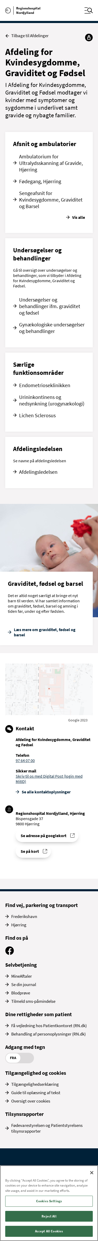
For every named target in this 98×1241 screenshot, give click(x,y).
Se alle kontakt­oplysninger (46, 791)
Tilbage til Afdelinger (27, 36)
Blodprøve (20, 993)
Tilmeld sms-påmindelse (33, 1001)
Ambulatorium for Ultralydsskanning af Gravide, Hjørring (51, 163)
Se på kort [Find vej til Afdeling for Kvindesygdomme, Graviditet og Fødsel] (30, 851)
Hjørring (18, 925)
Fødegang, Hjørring (40, 181)
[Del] (89, 37)
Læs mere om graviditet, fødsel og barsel (45, 632)
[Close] (91, 1172)
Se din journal (23, 984)
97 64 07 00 (25, 760)
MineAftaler (21, 976)
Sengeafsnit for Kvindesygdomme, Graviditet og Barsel (51, 199)
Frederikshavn (24, 916)
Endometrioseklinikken (44, 385)
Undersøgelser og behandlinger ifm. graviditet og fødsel (49, 306)
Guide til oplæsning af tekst (35, 1092)
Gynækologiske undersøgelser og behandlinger (52, 327)
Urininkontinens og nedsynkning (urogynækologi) (51, 400)
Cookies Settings (49, 1201)
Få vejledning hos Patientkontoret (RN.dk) (49, 1025)
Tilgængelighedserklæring (35, 1084)
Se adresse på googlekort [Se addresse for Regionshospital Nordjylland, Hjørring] (43, 835)
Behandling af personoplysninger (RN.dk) (48, 1034)
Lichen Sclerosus (37, 415)
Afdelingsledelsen (38, 472)
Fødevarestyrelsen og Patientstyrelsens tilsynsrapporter (47, 1128)
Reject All (49, 1216)
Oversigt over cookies (30, 1101)
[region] (49, 1203)
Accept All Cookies (49, 1231)
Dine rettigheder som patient (38, 1014)
